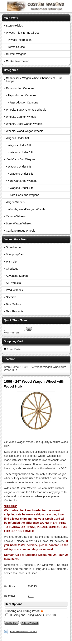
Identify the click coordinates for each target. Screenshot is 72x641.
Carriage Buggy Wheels (20, 230)
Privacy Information (19, 39)
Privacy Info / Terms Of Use (23, 32)
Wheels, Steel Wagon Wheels (24, 123)
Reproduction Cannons (20, 88)
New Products (14, 311)
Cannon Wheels (16, 216)
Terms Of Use (16, 46)
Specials (11, 297)
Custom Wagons (16, 54)
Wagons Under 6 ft (17, 138)
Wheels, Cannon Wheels (21, 116)
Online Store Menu (16, 239)
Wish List (11, 261)
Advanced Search (17, 275)
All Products (13, 282)
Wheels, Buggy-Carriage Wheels (26, 109)
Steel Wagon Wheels (19, 223)
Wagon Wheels (15, 202)
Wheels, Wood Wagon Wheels (24, 131)
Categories (11, 70)
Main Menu (11, 17)
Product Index (14, 290)
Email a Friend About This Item (23, 631)
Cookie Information (17, 61)
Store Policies (14, 25)
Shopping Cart (15, 254)
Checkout (12, 268)
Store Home (13, 247)
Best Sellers (13, 304)
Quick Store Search (16, 320)
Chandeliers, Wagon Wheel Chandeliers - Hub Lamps (34, 80)
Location (9, 359)
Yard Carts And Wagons (20, 159)
